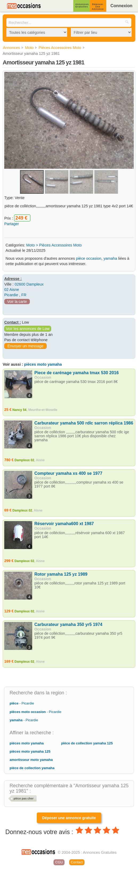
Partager (11, 224)
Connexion (121, 5)
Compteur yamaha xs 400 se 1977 (68, 473)
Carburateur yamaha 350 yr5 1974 (68, 624)
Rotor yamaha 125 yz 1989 (60, 574)
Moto (30, 245)
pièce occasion (88, 258)
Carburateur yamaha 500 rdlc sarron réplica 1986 (83, 423)
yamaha (110, 258)
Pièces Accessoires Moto (60, 245)
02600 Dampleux (29, 284)
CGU (59, 862)
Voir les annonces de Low (28, 329)
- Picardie (22, 703)
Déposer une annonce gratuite (69, 818)
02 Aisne (11, 289)
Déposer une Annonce (98, 6)
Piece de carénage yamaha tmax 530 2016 (76, 372)
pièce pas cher (24, 798)
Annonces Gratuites (82, 5)
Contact (77, 862)
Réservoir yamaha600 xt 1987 (64, 523)
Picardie (11, 295)
